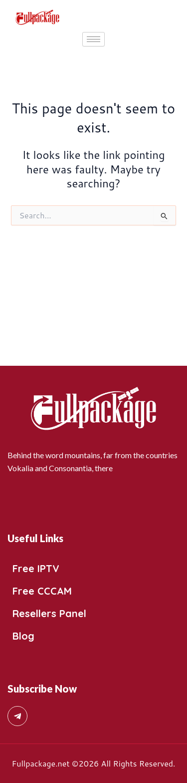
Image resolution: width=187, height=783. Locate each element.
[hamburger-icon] (93, 39)
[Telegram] (17, 716)
